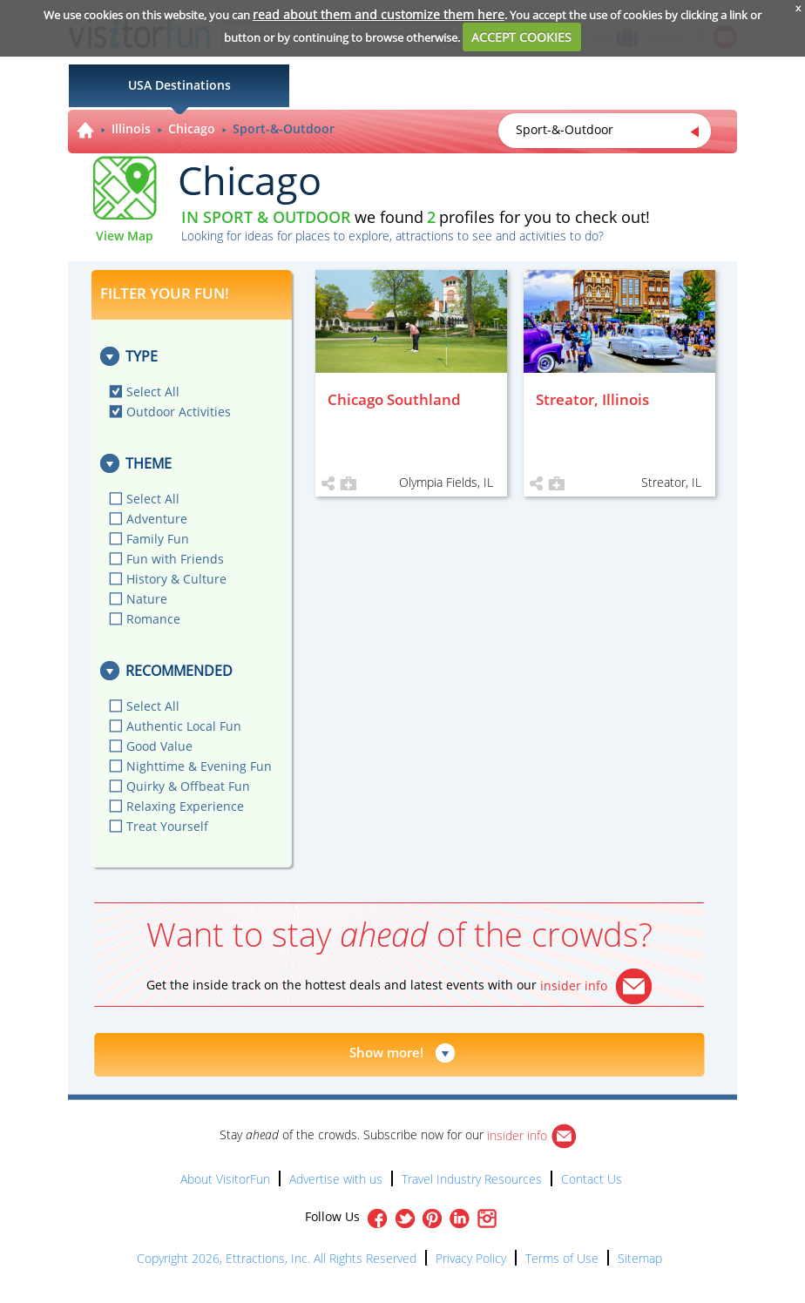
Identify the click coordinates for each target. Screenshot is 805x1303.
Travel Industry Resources (472, 1179)
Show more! (386, 1052)
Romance (153, 618)
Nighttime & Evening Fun (199, 766)
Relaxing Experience (185, 806)
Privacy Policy (471, 1258)
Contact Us (591, 1179)
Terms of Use (562, 1258)
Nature (146, 598)
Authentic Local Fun (183, 726)
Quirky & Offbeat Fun (188, 786)
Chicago (191, 128)
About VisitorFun (225, 1179)
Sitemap (640, 1258)
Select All (152, 391)
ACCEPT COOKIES (521, 37)
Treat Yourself (167, 826)
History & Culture (176, 578)
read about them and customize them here (378, 14)
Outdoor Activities (178, 411)
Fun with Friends (175, 558)
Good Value (159, 746)
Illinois (131, 128)
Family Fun (157, 538)
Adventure (156, 518)
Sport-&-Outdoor (284, 128)
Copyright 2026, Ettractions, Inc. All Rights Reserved (276, 1258)
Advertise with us (335, 1179)
